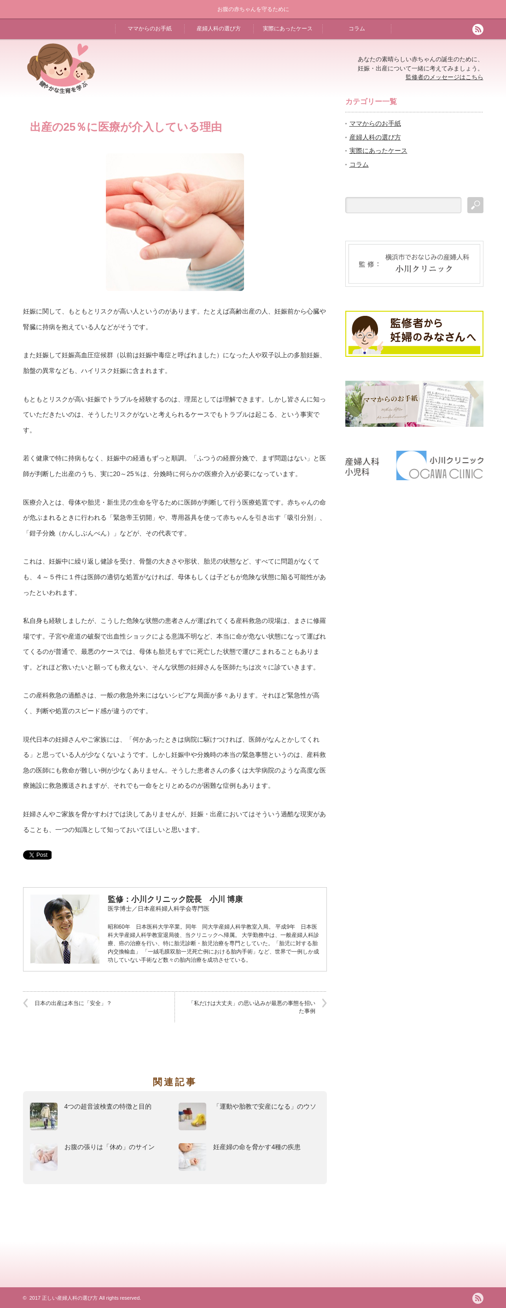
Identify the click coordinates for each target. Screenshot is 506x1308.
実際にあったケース (288, 28)
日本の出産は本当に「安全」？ (73, 1003)
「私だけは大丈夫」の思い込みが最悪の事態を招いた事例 (251, 1007)
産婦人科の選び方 (219, 28)
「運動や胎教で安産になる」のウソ (264, 1106)
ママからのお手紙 (150, 28)
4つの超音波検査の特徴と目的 (108, 1106)
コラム (357, 28)
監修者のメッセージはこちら (444, 77)
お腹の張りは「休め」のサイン (109, 1147)
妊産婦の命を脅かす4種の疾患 (257, 1147)
